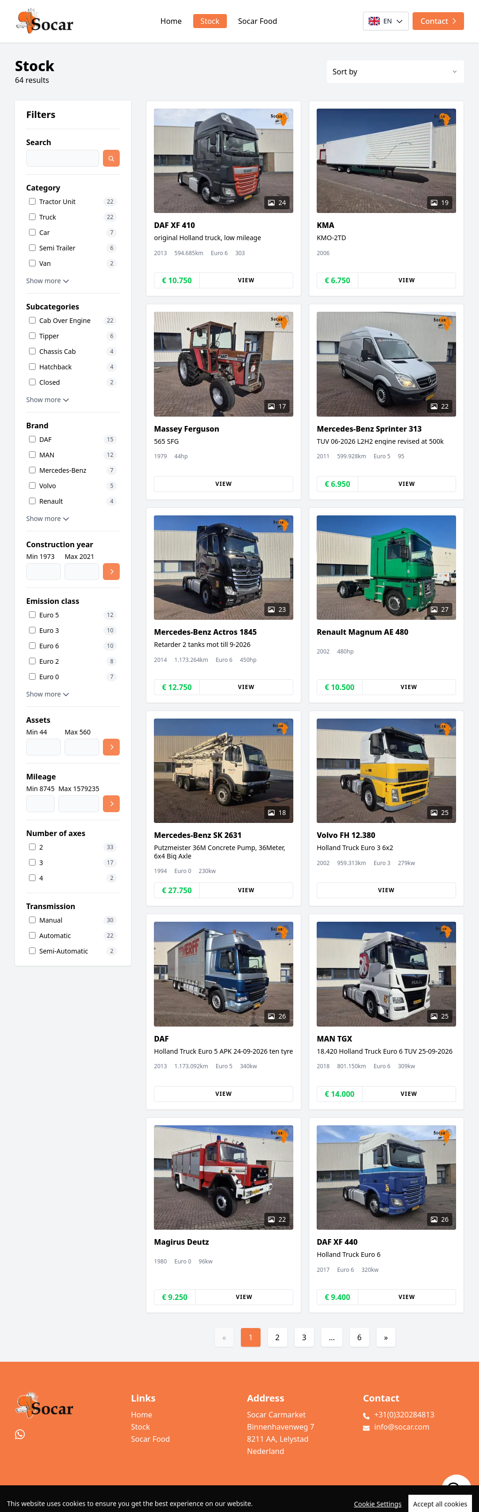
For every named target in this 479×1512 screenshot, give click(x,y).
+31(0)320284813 (404, 1414)
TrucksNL (65, 1499)
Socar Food (257, 21)
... (332, 1337)
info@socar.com (401, 1427)
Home (171, 21)
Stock (210, 21)
